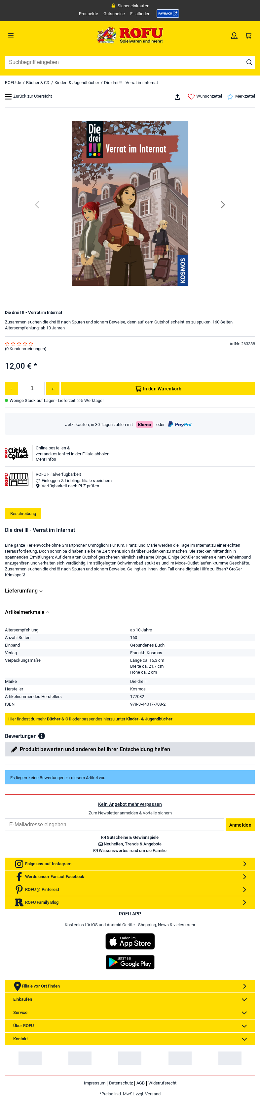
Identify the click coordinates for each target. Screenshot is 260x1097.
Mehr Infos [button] (46, 459)
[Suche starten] (249, 62)
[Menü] (36, 35)
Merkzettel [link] (241, 97)
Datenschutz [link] (121, 1083)
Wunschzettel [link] (205, 97)
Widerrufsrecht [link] (162, 1083)
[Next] (222, 204)
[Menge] (32, 388)
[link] (168, 13)
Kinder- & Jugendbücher (77, 82)
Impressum (94, 1083)
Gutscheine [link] (114, 13)
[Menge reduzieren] (11, 388)
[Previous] (37, 204)
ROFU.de (13, 82)
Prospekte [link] (88, 13)
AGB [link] (140, 1083)
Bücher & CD (38, 82)
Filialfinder (139, 13)
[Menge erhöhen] (52, 388)
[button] (41, 736)
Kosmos (138, 688)
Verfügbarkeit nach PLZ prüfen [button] (67, 486)
